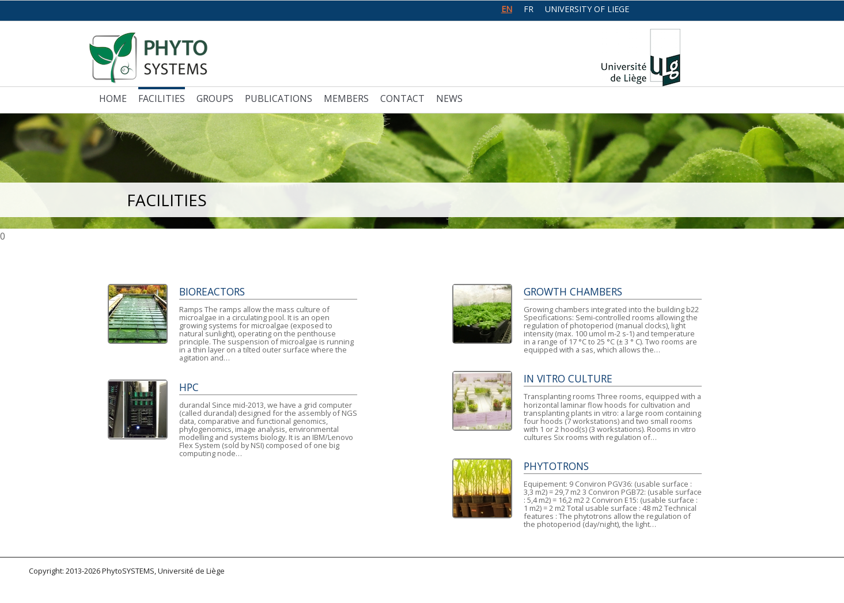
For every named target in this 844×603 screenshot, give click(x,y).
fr (528, 8)
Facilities (161, 98)
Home (113, 98)
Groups (214, 98)
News (449, 98)
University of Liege (587, 8)
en (506, 8)
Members (346, 98)
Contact (402, 98)
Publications (278, 98)
